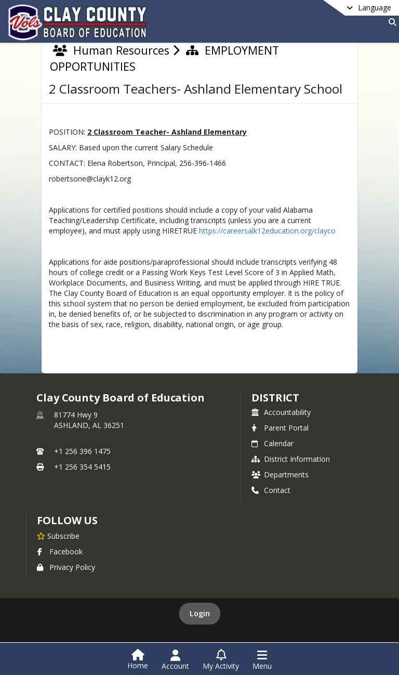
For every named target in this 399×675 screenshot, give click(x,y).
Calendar (272, 443)
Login (200, 613)
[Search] (390, 22)
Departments (280, 474)
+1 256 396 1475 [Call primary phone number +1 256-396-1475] (82, 451)
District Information (290, 459)
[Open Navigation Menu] (262, 660)
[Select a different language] (343, 8)
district (275, 398)
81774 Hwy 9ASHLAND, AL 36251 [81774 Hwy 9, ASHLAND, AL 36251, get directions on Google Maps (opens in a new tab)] (89, 420)
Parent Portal (280, 428)
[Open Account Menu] (175, 660)
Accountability (281, 412)
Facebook (60, 551)
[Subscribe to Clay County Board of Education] (58, 535)
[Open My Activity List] (221, 660)
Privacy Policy (66, 567)
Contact (270, 490)
